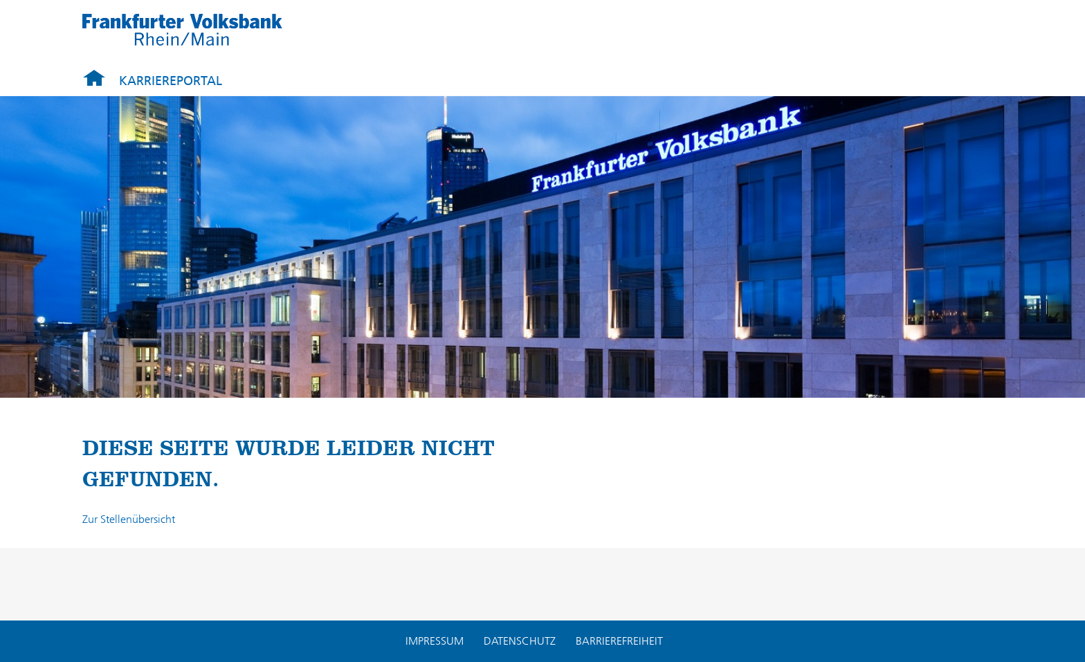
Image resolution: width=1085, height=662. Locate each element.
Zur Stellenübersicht (128, 519)
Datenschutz (520, 640)
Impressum (434, 640)
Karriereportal (170, 81)
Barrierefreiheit (619, 640)
